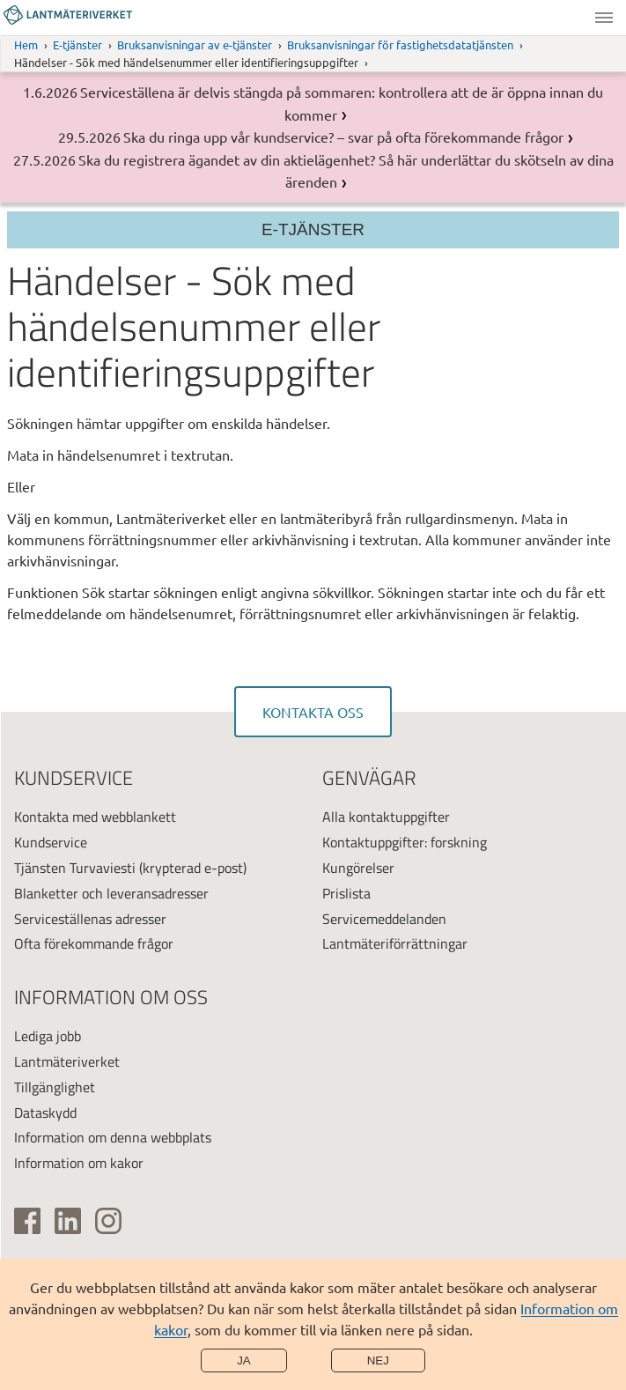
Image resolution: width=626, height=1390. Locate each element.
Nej (378, 1360)
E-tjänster (77, 44)
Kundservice (50, 842)
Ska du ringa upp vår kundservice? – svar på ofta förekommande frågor (343, 136)
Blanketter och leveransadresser (111, 893)
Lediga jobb (47, 1035)
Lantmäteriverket (67, 1061)
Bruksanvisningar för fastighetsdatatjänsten (400, 44)
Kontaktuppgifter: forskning (404, 842)
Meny (604, 17)
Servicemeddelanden (384, 918)
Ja (244, 1360)
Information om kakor (79, 1162)
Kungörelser (358, 867)
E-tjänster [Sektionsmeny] (313, 229)
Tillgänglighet (54, 1087)
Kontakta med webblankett (95, 816)
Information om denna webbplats (112, 1137)
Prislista (346, 893)
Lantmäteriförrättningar (395, 943)
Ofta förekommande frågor (93, 943)
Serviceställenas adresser (90, 918)
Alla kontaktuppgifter (386, 816)
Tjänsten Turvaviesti (75, 867)
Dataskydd (45, 1112)
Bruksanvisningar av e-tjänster (194, 44)
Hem (26, 44)
